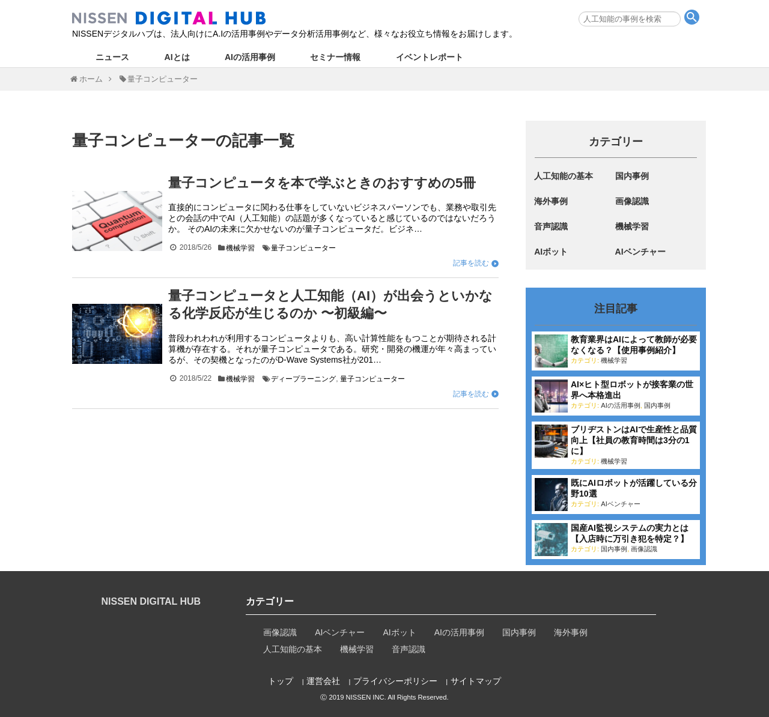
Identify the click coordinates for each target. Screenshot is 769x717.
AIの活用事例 (250, 57)
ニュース (112, 57)
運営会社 (323, 681)
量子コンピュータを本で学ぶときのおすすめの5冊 (322, 182)
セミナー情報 (335, 57)
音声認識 (551, 226)
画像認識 (632, 201)
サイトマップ (476, 681)
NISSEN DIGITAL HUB (151, 601)
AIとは (177, 57)
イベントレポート (429, 57)
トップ (280, 681)
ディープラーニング (303, 379)
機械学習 (240, 248)
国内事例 (632, 176)
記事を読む (471, 263)
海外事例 (551, 201)
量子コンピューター (303, 248)
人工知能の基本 (563, 176)
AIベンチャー (640, 251)
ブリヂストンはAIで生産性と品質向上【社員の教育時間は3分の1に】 (634, 440)
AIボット (551, 251)
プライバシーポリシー (395, 681)
